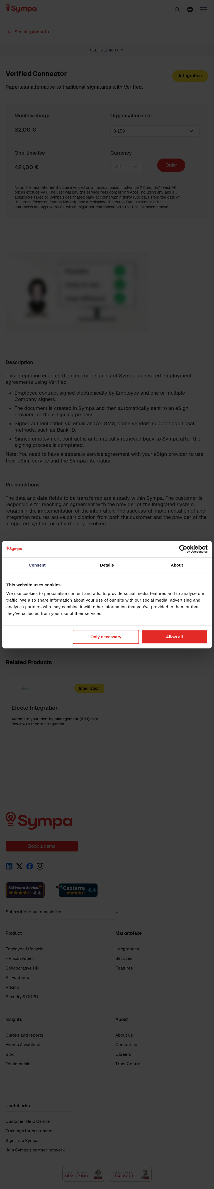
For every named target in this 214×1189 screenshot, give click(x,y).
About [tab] (177, 565)
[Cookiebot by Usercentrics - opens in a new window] (183, 549)
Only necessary (106, 636)
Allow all (174, 636)
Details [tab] (107, 565)
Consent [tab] (37, 565)
